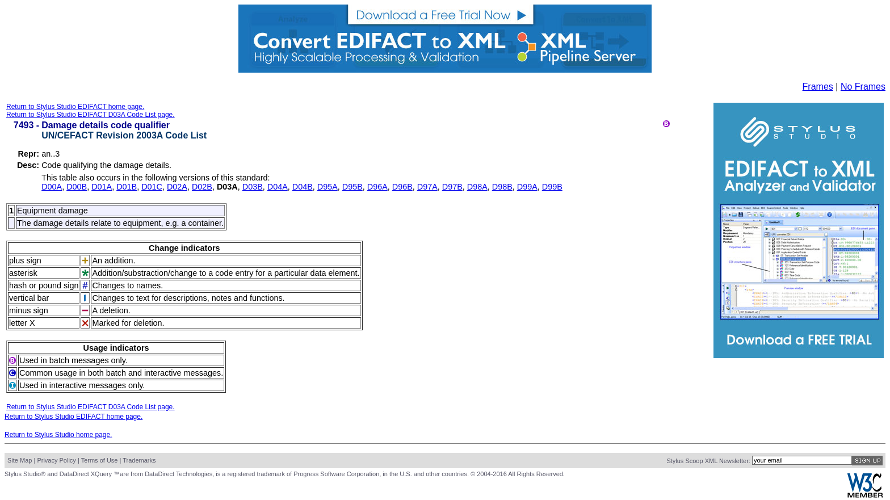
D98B (502, 186)
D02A (177, 186)
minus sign (28, 310)
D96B (402, 186)
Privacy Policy (56, 460)
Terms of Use (99, 460)
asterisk (23, 273)
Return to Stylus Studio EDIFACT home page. (75, 107)
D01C (151, 186)
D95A (327, 186)
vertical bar (29, 297)
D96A (377, 186)
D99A (527, 186)
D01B (126, 186)
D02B (202, 186)
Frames (818, 86)
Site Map (19, 460)
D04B (302, 186)
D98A (477, 186)
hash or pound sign (43, 285)
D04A (277, 186)
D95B (352, 186)
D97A (427, 186)
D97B (452, 186)
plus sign (25, 260)
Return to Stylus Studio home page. (58, 435)
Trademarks (139, 460)
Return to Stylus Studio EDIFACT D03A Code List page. (90, 115)
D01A (101, 186)
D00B (76, 186)
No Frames (863, 86)
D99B (552, 186)
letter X (22, 322)
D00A (51, 186)
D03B (252, 186)
